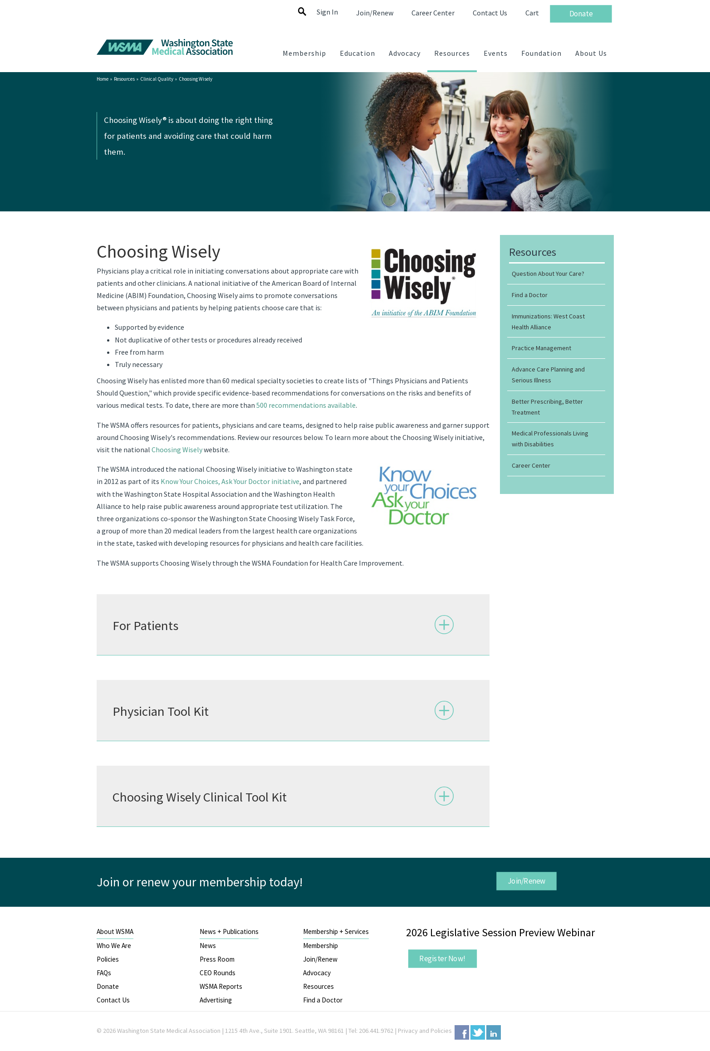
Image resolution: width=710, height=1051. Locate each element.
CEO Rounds (217, 972)
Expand (444, 624)
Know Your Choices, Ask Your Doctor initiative (230, 481)
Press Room (217, 959)
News (208, 945)
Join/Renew (527, 881)
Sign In (327, 11)
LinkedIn (493, 1032)
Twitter (477, 1032)
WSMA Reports (221, 986)
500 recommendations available (306, 405)
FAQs (104, 972)
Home (102, 79)
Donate (108, 986)
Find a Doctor (323, 1000)
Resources (124, 79)
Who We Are (114, 945)
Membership (320, 945)
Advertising (216, 1000)
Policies (108, 959)
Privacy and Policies (425, 1031)
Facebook (462, 1032)
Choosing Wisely (177, 449)
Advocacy (317, 972)
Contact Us (113, 1000)
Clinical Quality (156, 79)
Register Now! (442, 958)
